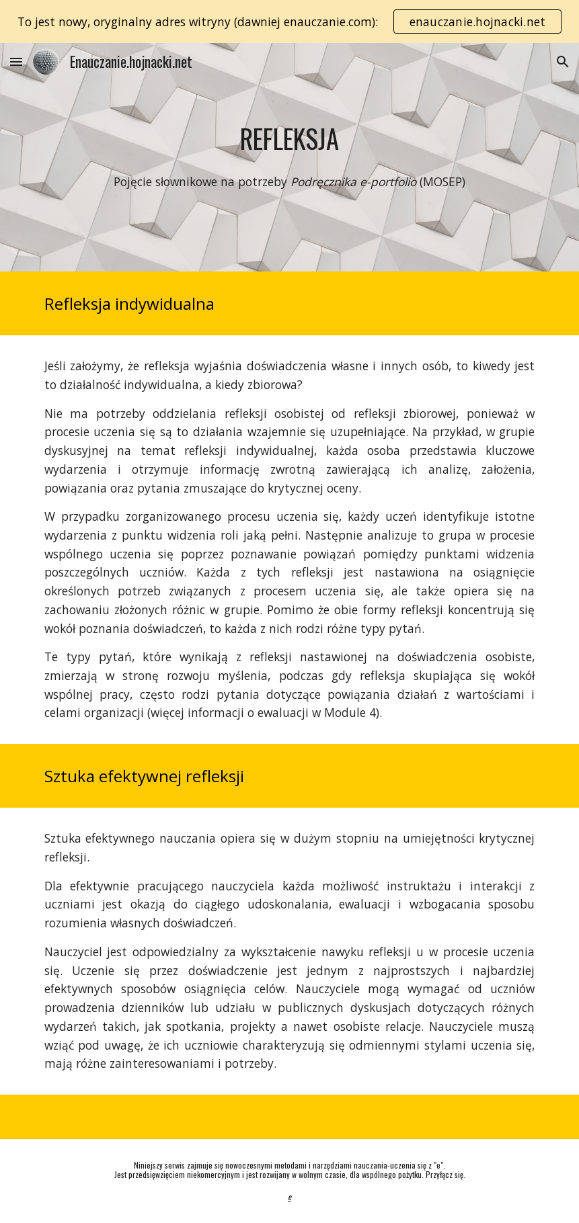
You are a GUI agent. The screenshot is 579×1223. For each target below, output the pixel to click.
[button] (16, 61)
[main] (290, 138)
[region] (289, 21)
